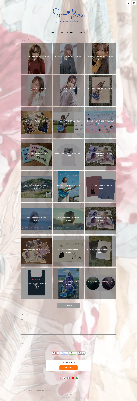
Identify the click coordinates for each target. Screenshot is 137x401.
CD (22, 320)
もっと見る (68, 306)
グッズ (23, 331)
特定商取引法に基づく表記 (44, 390)
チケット (23, 326)
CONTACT (83, 33)
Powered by (68, 397)
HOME (53, 33)
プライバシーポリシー (28, 390)
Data (22, 343)
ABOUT (61, 33)
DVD (22, 337)
